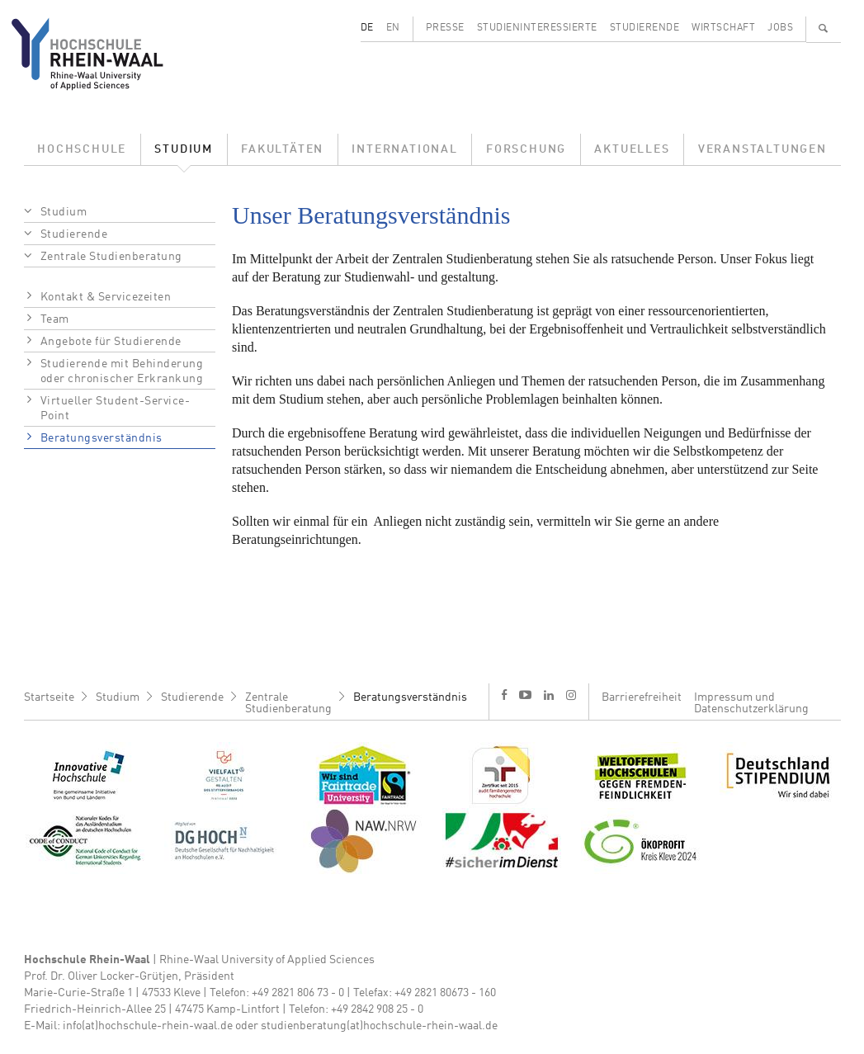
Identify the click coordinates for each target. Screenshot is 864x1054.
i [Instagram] (571, 695)
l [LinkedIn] (549, 695)
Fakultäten (282, 149)
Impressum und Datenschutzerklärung (751, 703)
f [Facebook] (504, 694)
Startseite (49, 697)
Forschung (526, 149)
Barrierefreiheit (642, 697)
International (404, 149)
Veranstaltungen (762, 149)
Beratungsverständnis (101, 438)
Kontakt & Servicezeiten (106, 297)
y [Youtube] (525, 694)
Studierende (645, 28)
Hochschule (81, 149)
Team (54, 319)
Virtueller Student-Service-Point (115, 408)
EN (393, 28)
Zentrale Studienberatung (111, 256)
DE (367, 28)
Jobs (780, 28)
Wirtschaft (723, 28)
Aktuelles (631, 149)
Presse (445, 28)
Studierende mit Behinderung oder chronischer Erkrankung (122, 371)
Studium (183, 149)
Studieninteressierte (537, 28)
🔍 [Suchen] (824, 28)
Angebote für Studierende (111, 341)
